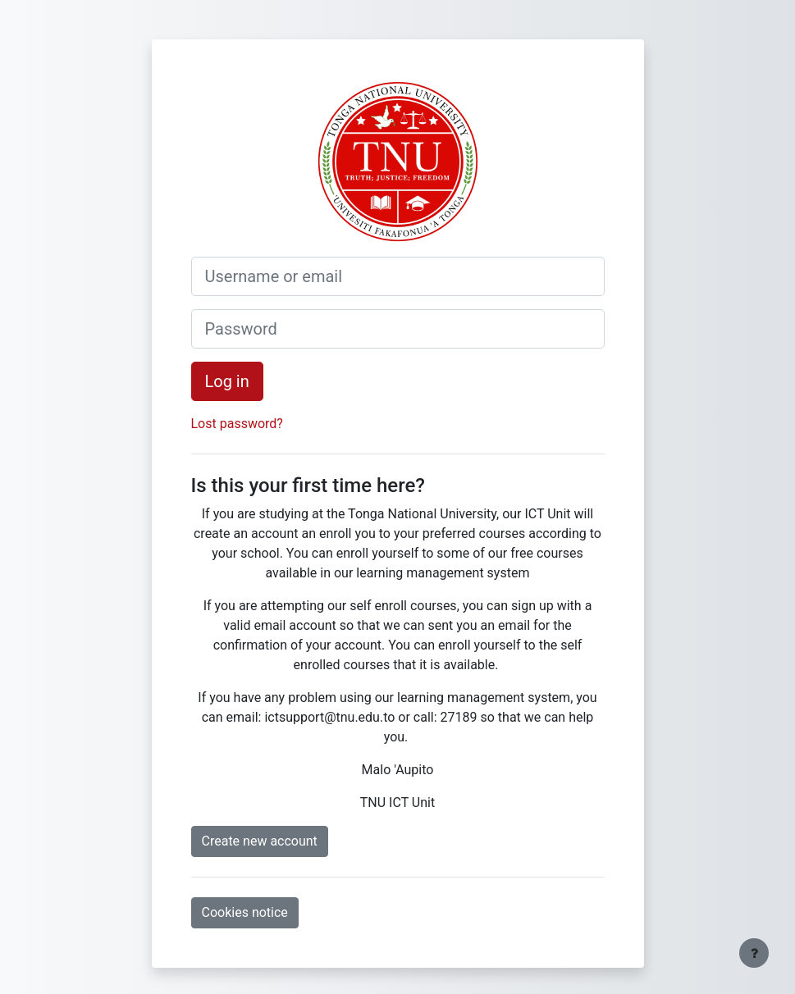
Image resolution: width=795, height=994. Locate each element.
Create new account (260, 841)
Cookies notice (245, 912)
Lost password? (237, 423)
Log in (227, 381)
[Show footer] (754, 953)
